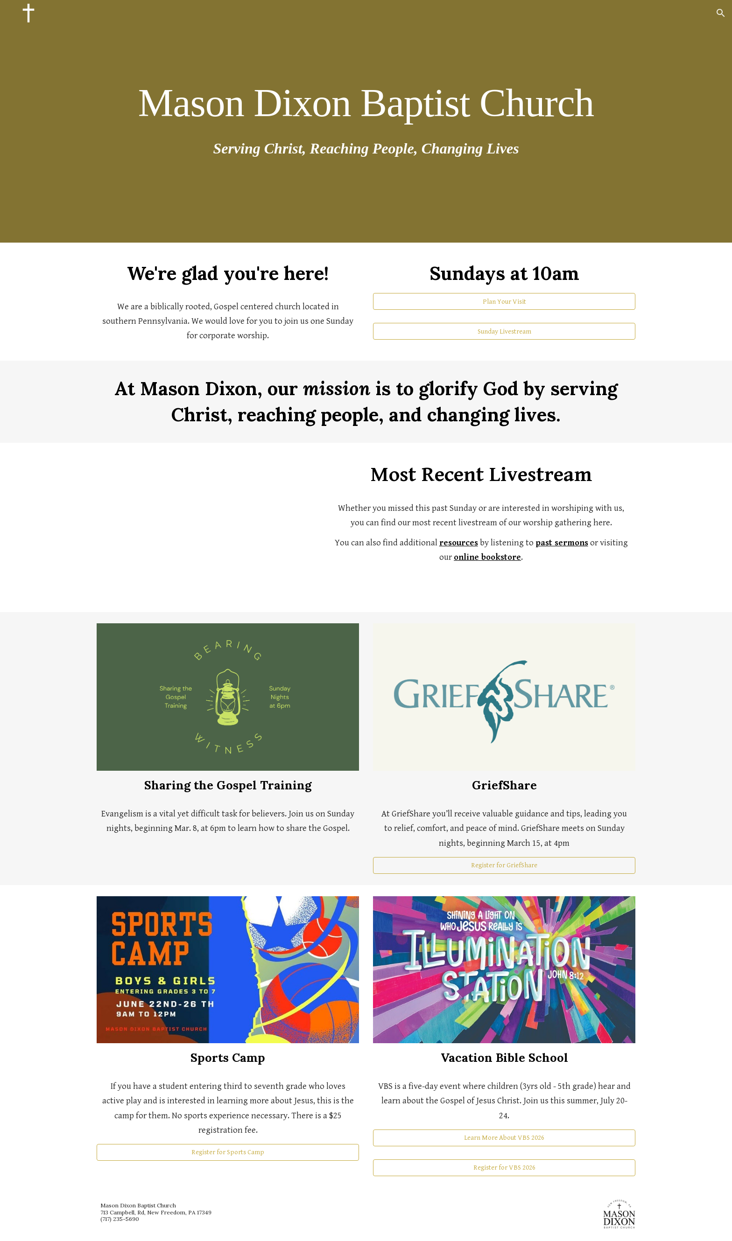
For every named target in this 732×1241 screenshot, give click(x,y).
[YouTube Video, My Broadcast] (205, 527)
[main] (366, 102)
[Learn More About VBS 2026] (504, 1137)
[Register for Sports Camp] (228, 1152)
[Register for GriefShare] (504, 865)
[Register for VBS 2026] (504, 1167)
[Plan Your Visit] (504, 301)
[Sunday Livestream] (504, 331)
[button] (721, 13)
